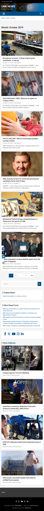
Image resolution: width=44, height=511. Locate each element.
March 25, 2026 (7, 446)
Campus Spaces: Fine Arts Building (16, 373)
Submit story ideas (8, 296)
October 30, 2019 (8, 143)
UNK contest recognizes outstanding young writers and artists (21, 326)
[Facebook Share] (3, 249)
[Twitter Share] (3, 252)
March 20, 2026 (7, 482)
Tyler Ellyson (17, 62)
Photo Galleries (9, 343)
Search (39, 284)
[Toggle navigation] (3, 14)
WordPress (28, 508)
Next (32, 275)
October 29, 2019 (8, 264)
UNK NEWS (8, 6)
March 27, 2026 (7, 411)
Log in (3, 492)
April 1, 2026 (6, 375)
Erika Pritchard (15, 375)
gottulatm (16, 183)
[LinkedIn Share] (3, 256)
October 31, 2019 (8, 62)
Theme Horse (34, 505)
